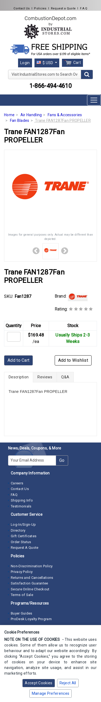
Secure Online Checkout (30, 589)
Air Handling (31, 115)
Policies (40, 8)
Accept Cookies (38, 683)
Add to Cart (18, 360)
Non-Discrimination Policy (32, 566)
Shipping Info (22, 500)
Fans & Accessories (65, 115)
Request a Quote (63, 8)
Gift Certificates (23, 536)
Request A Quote (25, 548)
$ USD (45, 63)
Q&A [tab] (65, 377)
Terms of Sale (22, 595)
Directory (18, 530)
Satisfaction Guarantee (29, 583)
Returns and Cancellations (32, 578)
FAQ (14, 495)
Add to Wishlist (73, 360)
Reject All (68, 683)
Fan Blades (19, 120)
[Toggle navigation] (94, 100)
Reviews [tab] (44, 377)
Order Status (21, 542)
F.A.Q (84, 8)
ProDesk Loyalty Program (31, 619)
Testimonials (21, 506)
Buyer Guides (21, 613)
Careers (17, 483)
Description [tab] (19, 377)
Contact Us (21, 8)
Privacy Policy (22, 572)
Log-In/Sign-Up (23, 524)
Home (9, 115)
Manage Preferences (50, 693)
